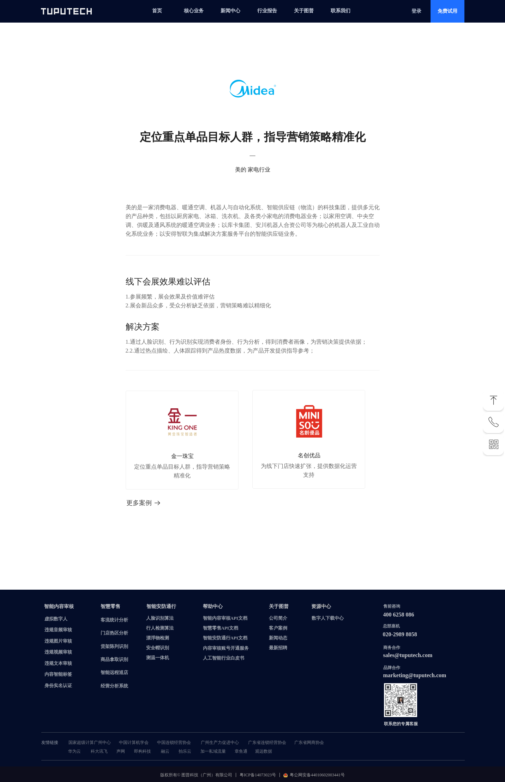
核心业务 (194, 10)
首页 (157, 10)
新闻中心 (230, 10)
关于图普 (304, 10)
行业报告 (267, 10)
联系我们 (340, 10)
